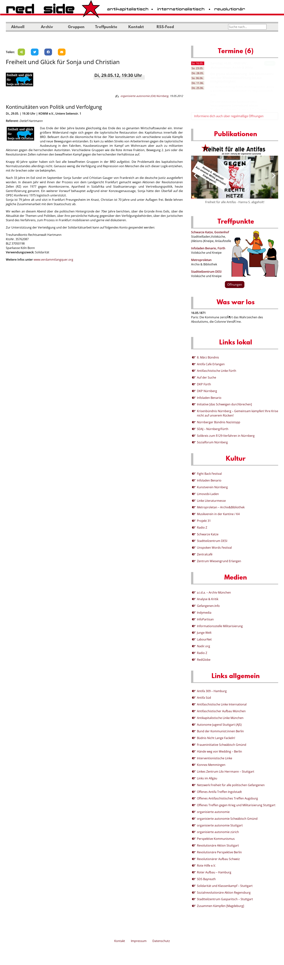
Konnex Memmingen (211, 765)
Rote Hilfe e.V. (206, 866)
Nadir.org (203, 646)
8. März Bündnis (208, 357)
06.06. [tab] (197, 78)
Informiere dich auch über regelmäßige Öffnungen (229, 116)
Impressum (139, 941)
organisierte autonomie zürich (218, 832)
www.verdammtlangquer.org (53, 260)
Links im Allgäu (207, 778)
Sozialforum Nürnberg (212, 442)
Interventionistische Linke (214, 758)
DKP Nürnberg (207, 391)
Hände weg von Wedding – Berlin (219, 751)
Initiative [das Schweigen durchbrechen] (224, 404)
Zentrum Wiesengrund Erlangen (219, 561)
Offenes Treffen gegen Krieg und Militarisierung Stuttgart (236, 805)
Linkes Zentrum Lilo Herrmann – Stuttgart (225, 772)
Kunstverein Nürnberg (212, 487)
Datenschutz (161, 941)
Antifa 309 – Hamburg (212, 691)
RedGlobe (203, 660)
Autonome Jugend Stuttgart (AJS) (219, 725)
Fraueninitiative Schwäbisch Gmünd (221, 745)
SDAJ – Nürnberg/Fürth (212, 429)
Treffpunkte (106, 27)
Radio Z (202, 527)
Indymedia (204, 613)
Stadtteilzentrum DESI (206, 272)
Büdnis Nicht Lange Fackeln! (216, 738)
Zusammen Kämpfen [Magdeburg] (220, 906)
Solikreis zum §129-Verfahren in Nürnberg (226, 436)
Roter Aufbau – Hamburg (214, 872)
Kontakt (136, 27)
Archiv (47, 27)
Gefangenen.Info (208, 606)
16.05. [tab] (197, 63)
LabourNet (204, 639)
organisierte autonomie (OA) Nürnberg (144, 96)
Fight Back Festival (209, 474)
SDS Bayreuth (206, 879)
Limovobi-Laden (208, 494)
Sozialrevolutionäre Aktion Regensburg (224, 893)
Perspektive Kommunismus (216, 839)
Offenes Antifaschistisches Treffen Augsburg (227, 798)
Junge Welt (204, 633)
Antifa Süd (204, 698)
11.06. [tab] (198, 83)
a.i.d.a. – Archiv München (214, 592)
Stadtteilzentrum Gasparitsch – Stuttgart (225, 899)
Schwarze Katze (207, 534)
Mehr (269, 63)
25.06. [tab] (198, 88)
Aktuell (17, 27)
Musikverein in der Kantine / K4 (218, 514)
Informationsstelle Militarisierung (220, 626)
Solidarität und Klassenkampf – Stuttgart (225, 886)
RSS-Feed (165, 27)
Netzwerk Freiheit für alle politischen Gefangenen (231, 785)
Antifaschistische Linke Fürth (216, 371)
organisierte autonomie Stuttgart (220, 825)
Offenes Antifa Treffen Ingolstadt (219, 792)
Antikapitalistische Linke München (220, 718)
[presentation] (195, 175)
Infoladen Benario (209, 398)
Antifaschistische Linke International (222, 704)
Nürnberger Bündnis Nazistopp (218, 422)
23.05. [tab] (197, 68)
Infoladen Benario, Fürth (208, 248)
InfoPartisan (205, 619)
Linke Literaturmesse (211, 501)
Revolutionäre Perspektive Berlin (219, 852)
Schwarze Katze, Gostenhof (210, 232)
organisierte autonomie (213, 812)
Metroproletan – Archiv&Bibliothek (221, 507)
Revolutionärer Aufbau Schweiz (218, 859)
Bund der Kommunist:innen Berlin (220, 731)
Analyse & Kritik (207, 599)
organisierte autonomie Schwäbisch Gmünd (227, 819)
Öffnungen (234, 285)
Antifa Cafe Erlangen (211, 364)
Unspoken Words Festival (214, 548)
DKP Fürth (204, 384)
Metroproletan (201, 260)
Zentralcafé (204, 554)
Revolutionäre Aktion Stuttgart (218, 845)
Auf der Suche (206, 377)
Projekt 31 (204, 521)
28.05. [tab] (198, 73)
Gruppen (76, 27)
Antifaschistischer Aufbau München (221, 711)
